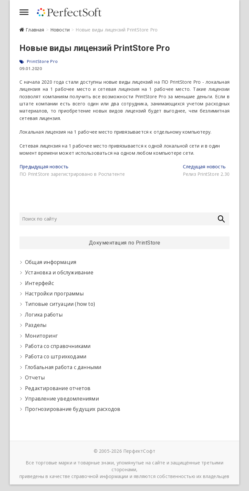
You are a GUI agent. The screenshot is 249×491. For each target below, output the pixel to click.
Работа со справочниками (58, 346)
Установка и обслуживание (59, 272)
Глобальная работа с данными (63, 367)
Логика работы (44, 314)
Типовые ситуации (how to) (60, 304)
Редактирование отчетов (57, 388)
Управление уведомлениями (62, 398)
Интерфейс (39, 283)
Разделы (35, 325)
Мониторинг (41, 335)
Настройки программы (54, 293)
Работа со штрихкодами (55, 356)
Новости (60, 30)
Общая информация (50, 262)
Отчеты (35, 377)
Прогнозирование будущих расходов (72, 409)
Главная (35, 30)
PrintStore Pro (42, 61)
